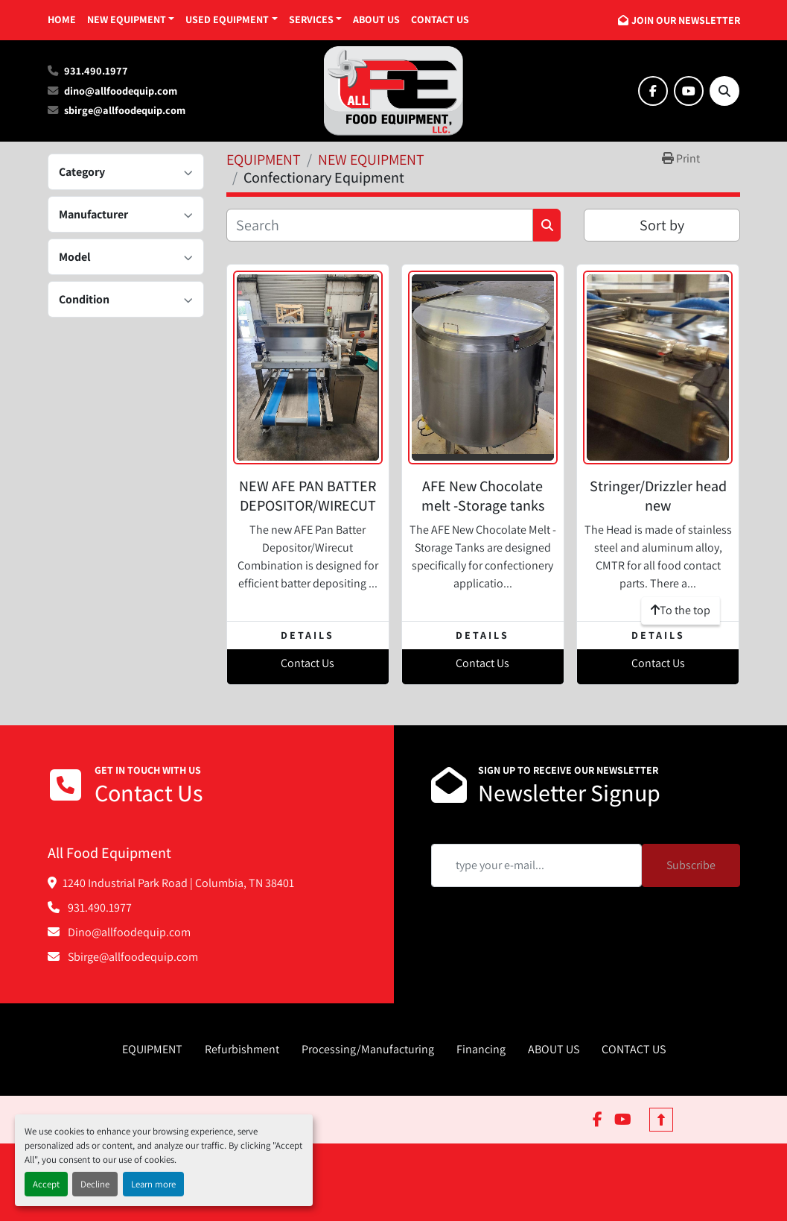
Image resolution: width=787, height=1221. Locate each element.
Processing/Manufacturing (368, 1049)
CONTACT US (440, 19)
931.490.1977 (96, 70)
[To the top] (680, 610)
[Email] (536, 865)
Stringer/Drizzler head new (658, 495)
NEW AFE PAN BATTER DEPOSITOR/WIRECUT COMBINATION (307, 505)
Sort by (662, 225)
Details (307, 635)
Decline (94, 1184)
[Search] (724, 91)
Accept (46, 1184)
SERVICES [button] (311, 19)
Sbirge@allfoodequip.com (132, 957)
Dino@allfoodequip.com (128, 932)
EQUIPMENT (152, 1049)
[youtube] (689, 91)
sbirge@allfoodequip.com (124, 110)
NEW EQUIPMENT (126, 19)
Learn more (153, 1184)
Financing (481, 1049)
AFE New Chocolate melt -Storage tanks (482, 495)
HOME (62, 19)
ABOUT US (376, 19)
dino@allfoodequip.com (120, 90)
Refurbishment (242, 1049)
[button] (131, 20)
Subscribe (691, 865)
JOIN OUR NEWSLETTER (685, 20)
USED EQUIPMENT (227, 19)
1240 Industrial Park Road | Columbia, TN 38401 (178, 883)
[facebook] (653, 91)
